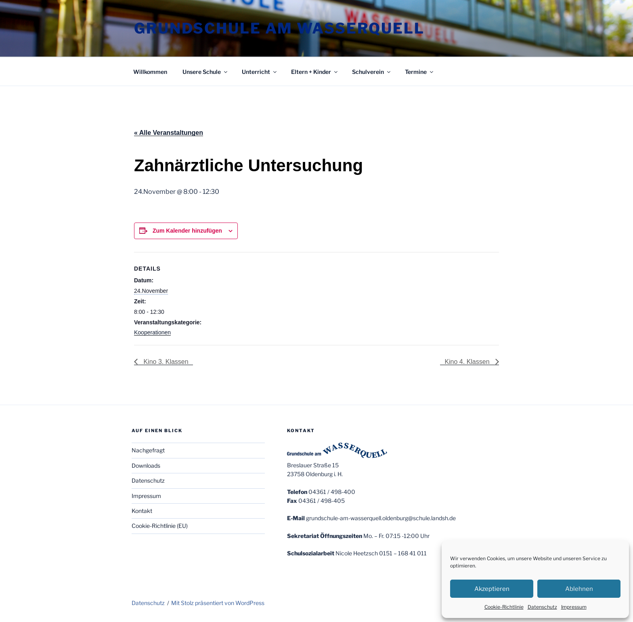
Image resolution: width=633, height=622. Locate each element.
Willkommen (150, 71)
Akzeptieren (491, 589)
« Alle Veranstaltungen (168, 132)
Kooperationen (152, 332)
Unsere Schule (205, 71)
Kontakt (142, 510)
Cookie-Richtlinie (504, 607)
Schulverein (372, 71)
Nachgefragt (148, 450)
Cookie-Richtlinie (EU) (160, 525)
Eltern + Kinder (315, 71)
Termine (419, 71)
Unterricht (260, 71)
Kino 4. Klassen (467, 361)
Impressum (574, 607)
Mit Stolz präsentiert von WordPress (217, 602)
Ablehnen (579, 589)
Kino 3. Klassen (165, 361)
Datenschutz (542, 607)
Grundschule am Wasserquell (279, 28)
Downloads (146, 465)
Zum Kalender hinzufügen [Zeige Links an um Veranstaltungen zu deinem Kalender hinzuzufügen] (187, 230)
